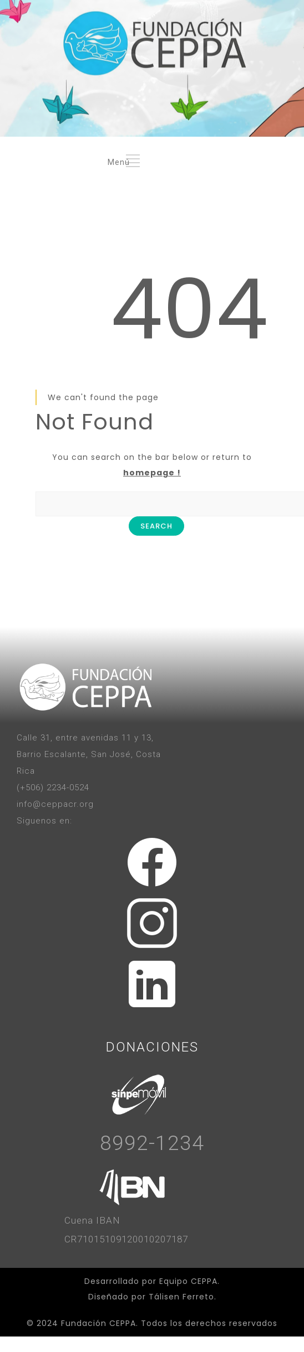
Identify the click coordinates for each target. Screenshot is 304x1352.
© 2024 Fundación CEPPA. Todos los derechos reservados (152, 1323)
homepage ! (152, 472)
